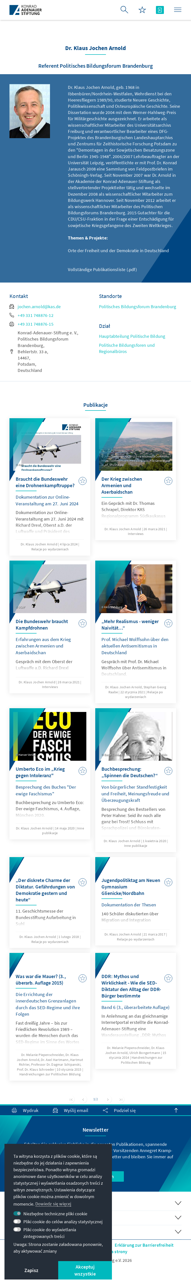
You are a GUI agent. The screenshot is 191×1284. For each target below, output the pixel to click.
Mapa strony (115, 1251)
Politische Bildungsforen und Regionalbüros (127, 348)
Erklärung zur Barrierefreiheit (144, 1245)
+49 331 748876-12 (31, 315)
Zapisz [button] (31, 1270)
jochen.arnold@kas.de (35, 306)
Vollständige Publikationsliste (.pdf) (102, 269)
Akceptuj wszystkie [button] (85, 1270)
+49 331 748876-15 (31, 324)
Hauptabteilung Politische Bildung (132, 336)
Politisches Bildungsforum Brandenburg (137, 306)
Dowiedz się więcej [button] (53, 1204)
